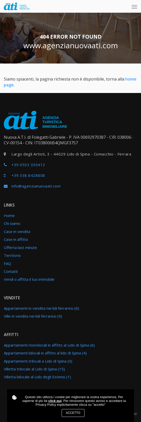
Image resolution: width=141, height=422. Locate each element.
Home (9, 215)
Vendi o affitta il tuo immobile (29, 279)
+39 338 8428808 (28, 175)
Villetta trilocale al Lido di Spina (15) (34, 368)
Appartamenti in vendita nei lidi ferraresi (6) (41, 308)
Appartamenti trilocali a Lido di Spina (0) (38, 361)
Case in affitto (16, 239)
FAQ (7, 263)
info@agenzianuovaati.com (36, 186)
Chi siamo (12, 223)
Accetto (73, 413)
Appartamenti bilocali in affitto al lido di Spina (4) (45, 352)
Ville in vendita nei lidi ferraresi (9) (33, 316)
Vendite (12, 298)
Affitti (11, 334)
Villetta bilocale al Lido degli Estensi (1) (37, 376)
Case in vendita (17, 231)
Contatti (11, 271)
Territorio (12, 255)
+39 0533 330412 (28, 164)
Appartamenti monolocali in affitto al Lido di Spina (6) (49, 345)
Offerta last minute (20, 247)
